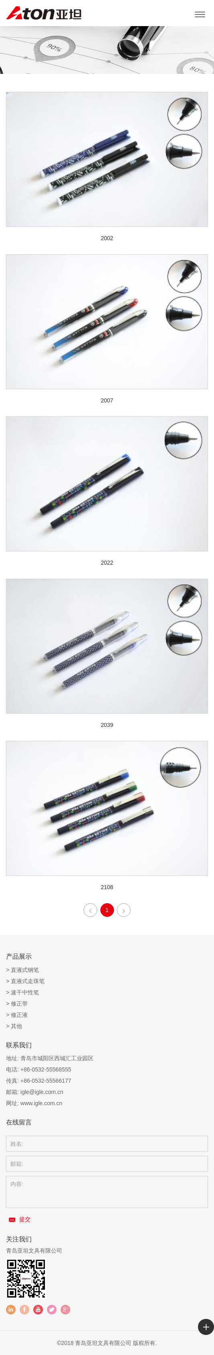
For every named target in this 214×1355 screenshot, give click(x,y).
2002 (107, 238)
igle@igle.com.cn (41, 1092)
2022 (107, 562)
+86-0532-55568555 (45, 1069)
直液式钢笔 (25, 970)
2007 (107, 400)
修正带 (19, 1003)
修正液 (19, 1015)
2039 (107, 725)
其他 (16, 1026)
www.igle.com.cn (41, 1103)
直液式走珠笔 (28, 981)
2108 (107, 887)
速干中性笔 (25, 992)
